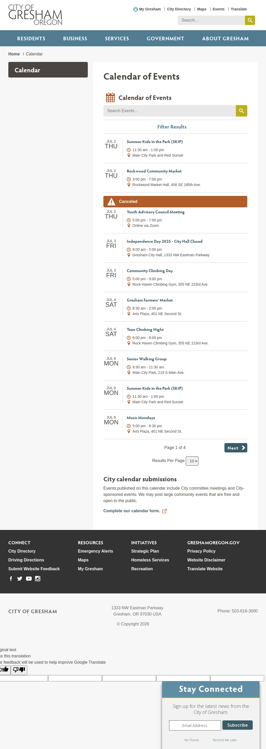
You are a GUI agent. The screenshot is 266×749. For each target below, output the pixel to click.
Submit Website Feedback (34, 569)
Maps (202, 9)
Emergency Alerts (95, 551)
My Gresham (150, 9)
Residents (31, 38)
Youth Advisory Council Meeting (156, 211)
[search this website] (250, 20)
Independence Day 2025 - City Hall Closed (165, 241)
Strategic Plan (145, 551)
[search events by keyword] (241, 111)
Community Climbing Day (150, 270)
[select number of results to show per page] (192, 461)
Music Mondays (141, 417)
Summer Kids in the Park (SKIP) (155, 141)
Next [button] (233, 447)
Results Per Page (168, 460)
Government (165, 38)
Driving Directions (26, 560)
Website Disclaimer (206, 560)
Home (14, 54)
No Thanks (191, 740)
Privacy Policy (201, 551)
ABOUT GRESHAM (225, 38)
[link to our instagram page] (37, 578)
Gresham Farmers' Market (150, 300)
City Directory (179, 9)
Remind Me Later (225, 740)
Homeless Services (150, 560)
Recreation (142, 569)
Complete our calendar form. (131, 511)
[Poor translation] (19, 670)
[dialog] (211, 715)
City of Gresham (32, 611)
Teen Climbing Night (145, 329)
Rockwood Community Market (154, 171)
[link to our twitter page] (20, 578)
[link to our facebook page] (11, 578)
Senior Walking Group (147, 358)
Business (75, 38)
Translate (239, 9)
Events (219, 9)
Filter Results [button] (172, 126)
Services (117, 38)
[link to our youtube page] (29, 578)
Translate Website (205, 569)
